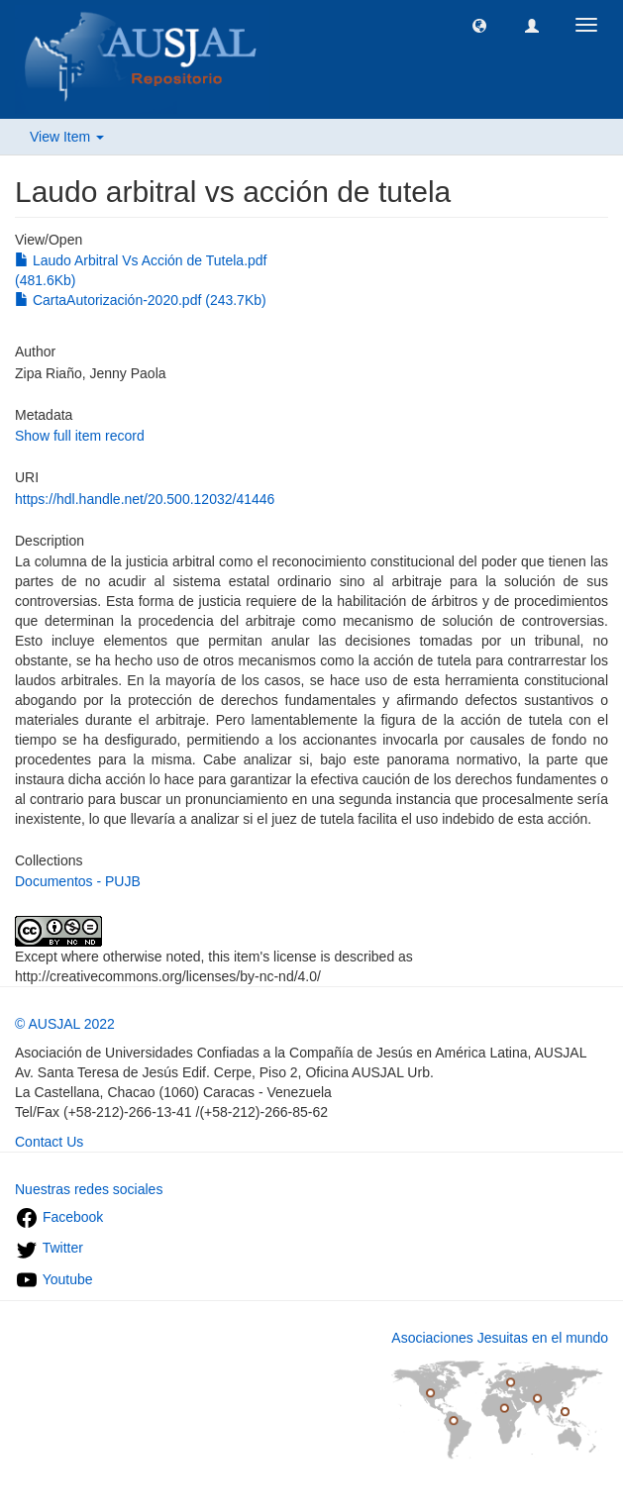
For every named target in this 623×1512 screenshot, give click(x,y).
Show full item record (80, 436)
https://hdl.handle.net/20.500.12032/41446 (144, 499)
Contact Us (49, 1142)
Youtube (54, 1279)
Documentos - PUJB (78, 881)
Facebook (59, 1217)
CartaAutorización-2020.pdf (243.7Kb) (140, 300)
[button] (479, 25)
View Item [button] (67, 137)
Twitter (49, 1248)
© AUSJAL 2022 (65, 1024)
